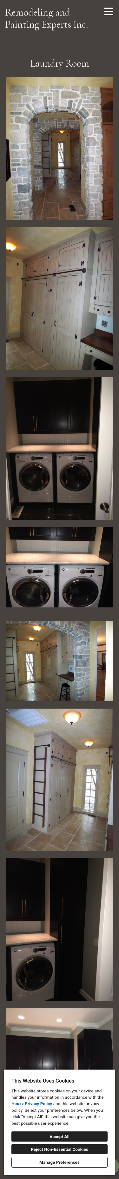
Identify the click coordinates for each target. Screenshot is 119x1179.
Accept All (59, 1136)
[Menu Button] (108, 11)
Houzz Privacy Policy (31, 1103)
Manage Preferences (59, 1162)
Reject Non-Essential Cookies (59, 1149)
